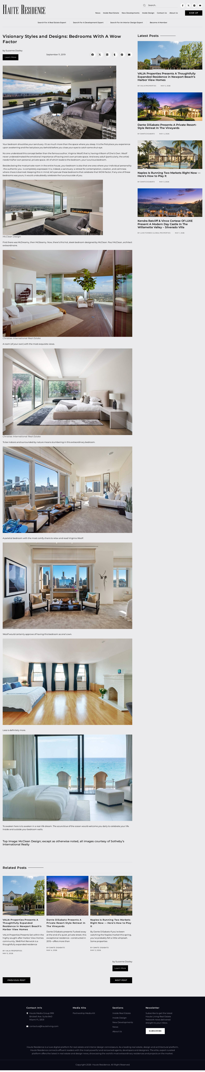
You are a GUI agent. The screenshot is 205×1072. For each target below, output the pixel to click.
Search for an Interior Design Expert (126, 23)
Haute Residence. (101, 1066)
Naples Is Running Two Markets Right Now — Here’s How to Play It (110, 924)
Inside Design (143, 13)
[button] (93, 56)
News (92, 13)
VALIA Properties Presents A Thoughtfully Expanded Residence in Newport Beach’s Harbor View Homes (167, 77)
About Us (168, 13)
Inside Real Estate (105, 13)
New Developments (125, 13)
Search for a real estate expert (52, 23)
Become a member (158, 23)
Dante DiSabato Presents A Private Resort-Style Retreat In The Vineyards (65, 924)
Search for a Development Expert (88, 23)
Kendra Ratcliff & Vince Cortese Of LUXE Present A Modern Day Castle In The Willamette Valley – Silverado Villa (165, 225)
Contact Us (156, 13)
